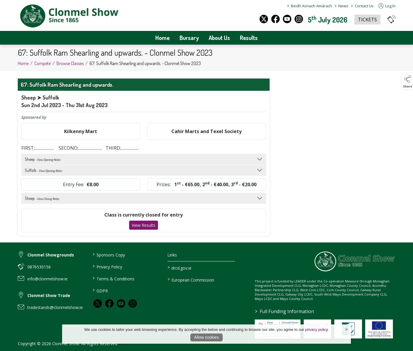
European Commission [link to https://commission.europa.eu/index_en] (191, 279)
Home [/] (162, 37)
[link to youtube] (121, 303)
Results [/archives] (249, 37)
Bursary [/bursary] (189, 37)
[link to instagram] (132, 303)
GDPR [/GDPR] (100, 290)
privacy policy (316, 329)
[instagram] (298, 19)
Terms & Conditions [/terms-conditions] (113, 278)
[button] (391, 19)
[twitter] (263, 19)
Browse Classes (70, 66)
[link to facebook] (109, 303)
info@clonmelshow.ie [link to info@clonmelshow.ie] (47, 279)
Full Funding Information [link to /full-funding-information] (284, 311)
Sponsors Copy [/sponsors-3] (109, 254)
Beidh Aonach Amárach (311, 5)
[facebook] (275, 19)
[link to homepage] (69, 16)
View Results (143, 228)
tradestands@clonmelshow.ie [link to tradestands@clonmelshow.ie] (55, 307)
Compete (42, 66)
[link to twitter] (97, 303)
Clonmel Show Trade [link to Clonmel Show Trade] (48, 295)
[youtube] (287, 19)
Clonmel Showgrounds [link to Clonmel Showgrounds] (50, 255)
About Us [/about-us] (219, 37)
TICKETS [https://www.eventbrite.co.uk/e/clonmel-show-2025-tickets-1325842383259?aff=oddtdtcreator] (367, 19)
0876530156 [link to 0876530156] (39, 267)
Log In (387, 5)
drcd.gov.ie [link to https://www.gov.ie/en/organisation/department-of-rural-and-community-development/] (179, 267)
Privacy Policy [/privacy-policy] (107, 266)
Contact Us (364, 5)
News (343, 5)
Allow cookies (206, 337)
